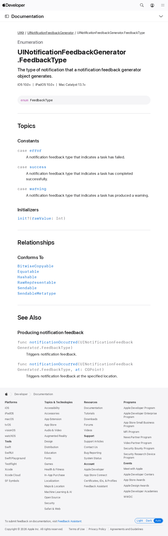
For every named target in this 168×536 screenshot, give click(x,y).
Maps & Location (54, 486)
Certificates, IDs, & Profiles (100, 480)
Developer (21, 394)
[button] (141, 5)
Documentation (27, 16)
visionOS (10, 430)
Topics (26, 125)
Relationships (36, 242)
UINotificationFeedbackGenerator (50, 33)
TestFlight (11, 464)
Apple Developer (94, 469)
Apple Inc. (34, 529)
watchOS (10, 436)
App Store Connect (95, 475)
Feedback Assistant (96, 486)
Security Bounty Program (139, 448)
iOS (7, 408)
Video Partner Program (137, 443)
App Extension (52, 419)
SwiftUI (9, 452)
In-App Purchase (54, 475)
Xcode (8, 469)
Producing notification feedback (51, 332)
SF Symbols (12, 480)
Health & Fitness (54, 469)
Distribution (51, 447)
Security (49, 503)
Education (50, 452)
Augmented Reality (55, 436)
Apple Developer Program (139, 408)
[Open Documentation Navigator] (7, 16)
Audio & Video (52, 430)
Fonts (47, 458)
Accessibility (52, 408)
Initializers (28, 209)
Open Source (52, 497)
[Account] (152, 5)
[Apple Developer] (13, 5)
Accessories (51, 413)
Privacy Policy (97, 529)
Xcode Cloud (12, 475)
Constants (28, 141)
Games (48, 464)
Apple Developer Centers (139, 474)
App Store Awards (134, 480)
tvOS (8, 424)
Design (48, 441)
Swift (8, 447)
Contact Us (91, 447)
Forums (88, 424)
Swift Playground (15, 458)
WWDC (128, 496)
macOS (9, 419)
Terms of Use (77, 529)
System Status (92, 458)
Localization (51, 480)
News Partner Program (137, 437)
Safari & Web (52, 508)
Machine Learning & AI (58, 492)
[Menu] (163, 5)
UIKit (21, 33)
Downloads (90, 419)
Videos (88, 430)
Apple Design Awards (136, 485)
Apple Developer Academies (141, 491)
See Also (30, 317)
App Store (50, 424)
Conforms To (31, 257)
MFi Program (131, 431)
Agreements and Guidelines (126, 529)
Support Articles (93, 441)
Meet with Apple (133, 468)
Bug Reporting (92, 452)
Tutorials (89, 413)
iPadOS (9, 413)
